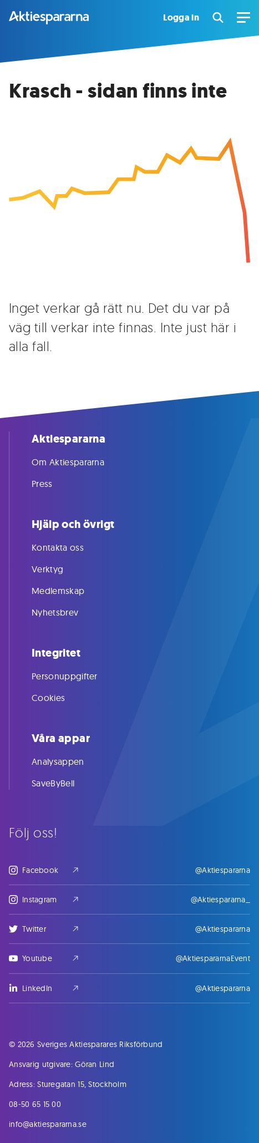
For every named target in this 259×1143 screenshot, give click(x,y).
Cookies (59, 697)
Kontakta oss (69, 547)
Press (53, 483)
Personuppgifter (76, 676)
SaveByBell (64, 783)
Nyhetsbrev (66, 612)
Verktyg (58, 569)
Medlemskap (69, 590)
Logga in (181, 17)
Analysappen (69, 761)
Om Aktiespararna (79, 462)
